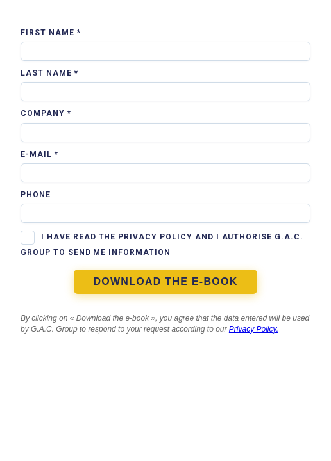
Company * (46, 113)
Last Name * (49, 73)
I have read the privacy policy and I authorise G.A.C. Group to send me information (162, 244)
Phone (36, 194)
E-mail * (39, 154)
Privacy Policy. (253, 329)
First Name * (51, 32)
